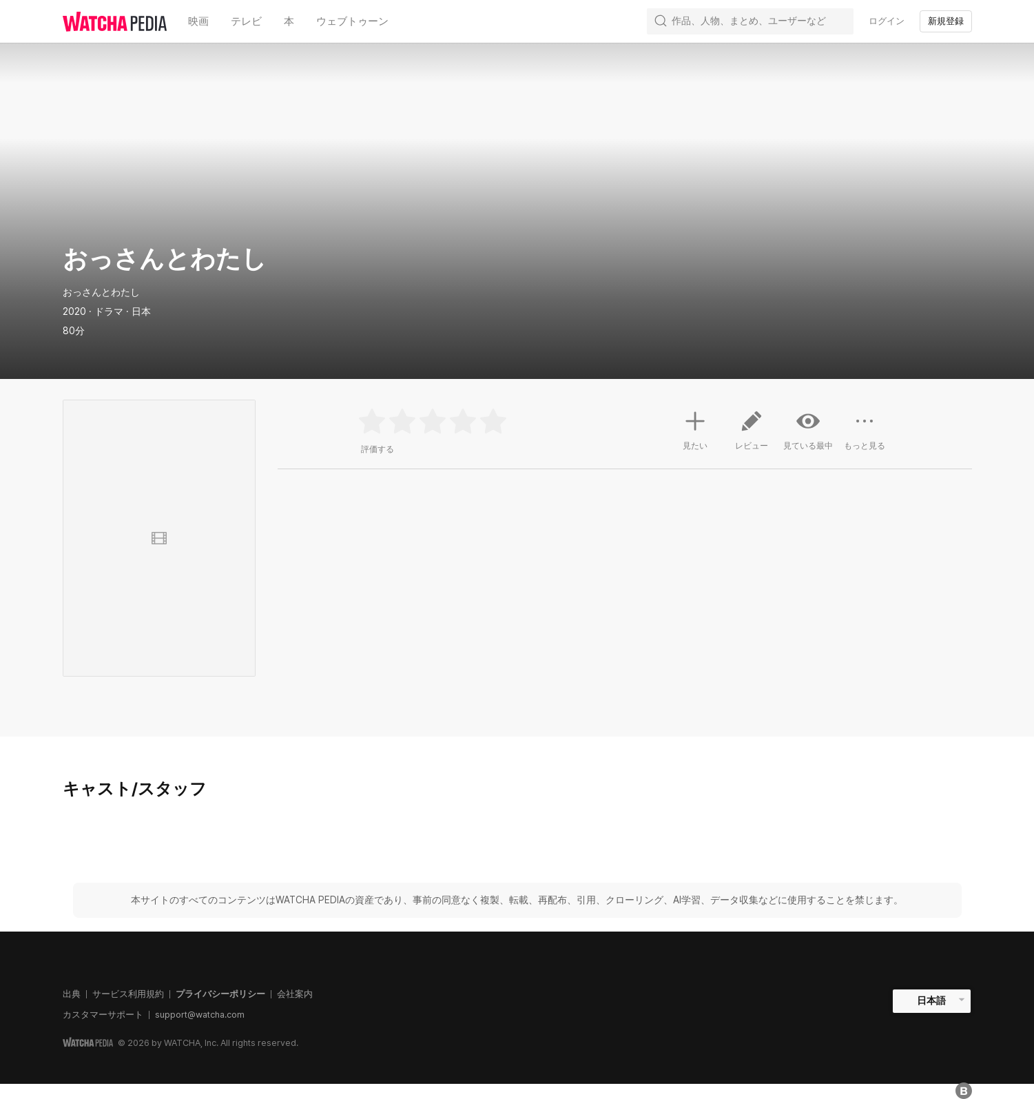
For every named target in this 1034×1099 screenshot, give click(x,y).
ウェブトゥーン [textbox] (352, 21)
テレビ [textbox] (246, 21)
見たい (695, 429)
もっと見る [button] (864, 435)
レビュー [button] (751, 435)
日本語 (931, 1000)
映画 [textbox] (198, 21)
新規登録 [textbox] (946, 21)
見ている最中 (808, 430)
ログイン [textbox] (886, 21)
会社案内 (295, 994)
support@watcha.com (200, 1014)
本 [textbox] (289, 21)
